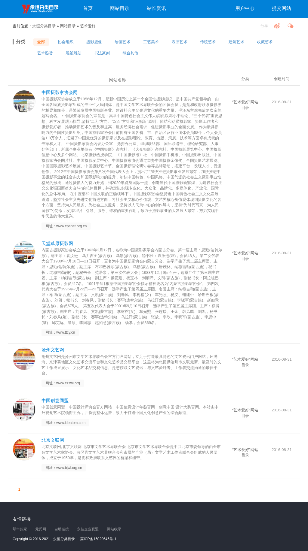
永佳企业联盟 (88, 529)
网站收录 (114, 529)
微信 (290, 26)
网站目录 (119, 8)
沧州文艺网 (53, 349)
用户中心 (244, 8)
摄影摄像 (94, 42)
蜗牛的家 (20, 529)
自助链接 (61, 529)
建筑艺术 (236, 42)
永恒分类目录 (41, 9)
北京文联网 (53, 440)
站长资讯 (156, 8)
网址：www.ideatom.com (65, 423)
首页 (88, 8)
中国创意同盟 (55, 400)
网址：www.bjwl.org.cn (63, 468)
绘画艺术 (122, 42)
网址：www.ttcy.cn (60, 332)
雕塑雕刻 (73, 52)
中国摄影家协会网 (60, 92)
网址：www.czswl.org (62, 383)
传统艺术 (208, 42)
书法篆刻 (102, 52)
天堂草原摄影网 (57, 243)
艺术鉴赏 (45, 52)
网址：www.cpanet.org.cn (66, 226)
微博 (277, 26)
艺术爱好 (88, 26)
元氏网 (40, 529)
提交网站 (281, 8)
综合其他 (130, 52)
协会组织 (65, 42)
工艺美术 (151, 42)
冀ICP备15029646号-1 (98, 539)
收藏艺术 (265, 42)
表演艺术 (179, 42)
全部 (41, 42)
